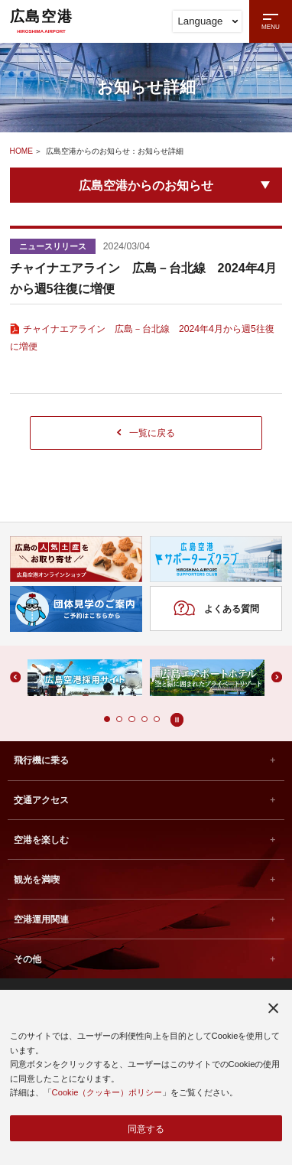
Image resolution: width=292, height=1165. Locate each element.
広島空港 (41, 21)
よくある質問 (216, 611)
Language (208, 21)
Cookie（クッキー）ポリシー (107, 1091)
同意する (146, 1127)
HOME (22, 151)
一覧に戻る (146, 433)
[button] (106, 721)
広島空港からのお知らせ (146, 185)
